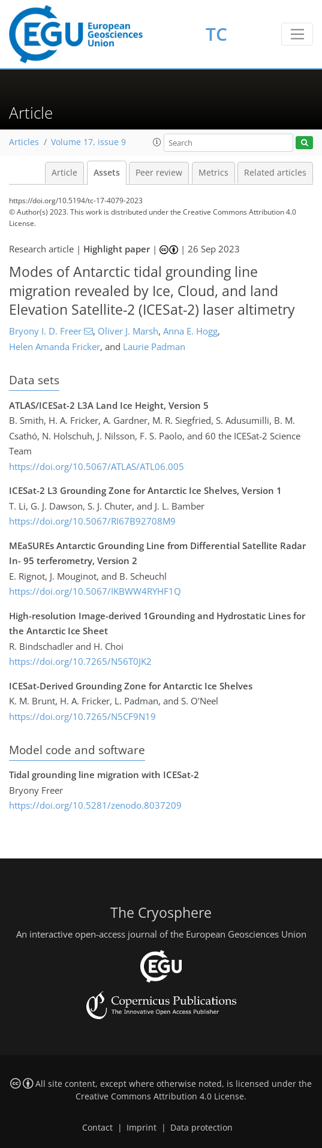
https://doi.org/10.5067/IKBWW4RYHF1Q (95, 591)
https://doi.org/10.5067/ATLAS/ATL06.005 (96, 466)
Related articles (275, 172)
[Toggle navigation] (297, 34)
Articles (24, 142)
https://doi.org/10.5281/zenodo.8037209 (95, 805)
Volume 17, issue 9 (88, 142)
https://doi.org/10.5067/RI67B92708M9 (92, 521)
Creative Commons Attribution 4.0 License (160, 1096)
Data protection (201, 1127)
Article (64, 172)
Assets (107, 172)
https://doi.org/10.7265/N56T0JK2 (80, 661)
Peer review (159, 172)
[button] (157, 142)
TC (216, 34)
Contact (97, 1127)
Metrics (213, 172)
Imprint (142, 1127)
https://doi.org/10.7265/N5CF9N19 (82, 716)
